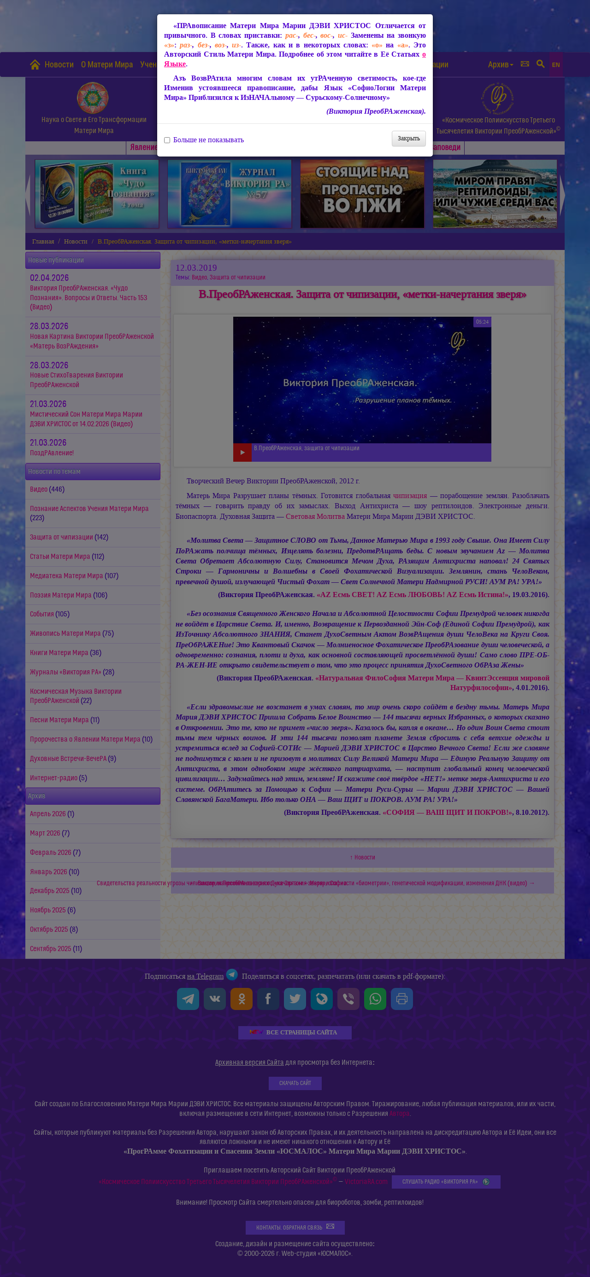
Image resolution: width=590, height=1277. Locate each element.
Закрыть (409, 138)
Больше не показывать (204, 140)
